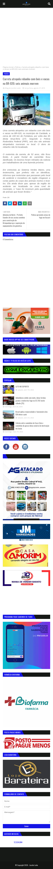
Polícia (17, 67)
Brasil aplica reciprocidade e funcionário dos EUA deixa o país (32, 413)
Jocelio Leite (33, 865)
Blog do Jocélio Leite (13, 88)
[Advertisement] (26, 35)
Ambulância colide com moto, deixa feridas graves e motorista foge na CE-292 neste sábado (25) (31, 400)
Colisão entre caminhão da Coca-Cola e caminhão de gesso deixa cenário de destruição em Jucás (32, 426)
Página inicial (8, 67)
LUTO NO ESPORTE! (22, 386)
